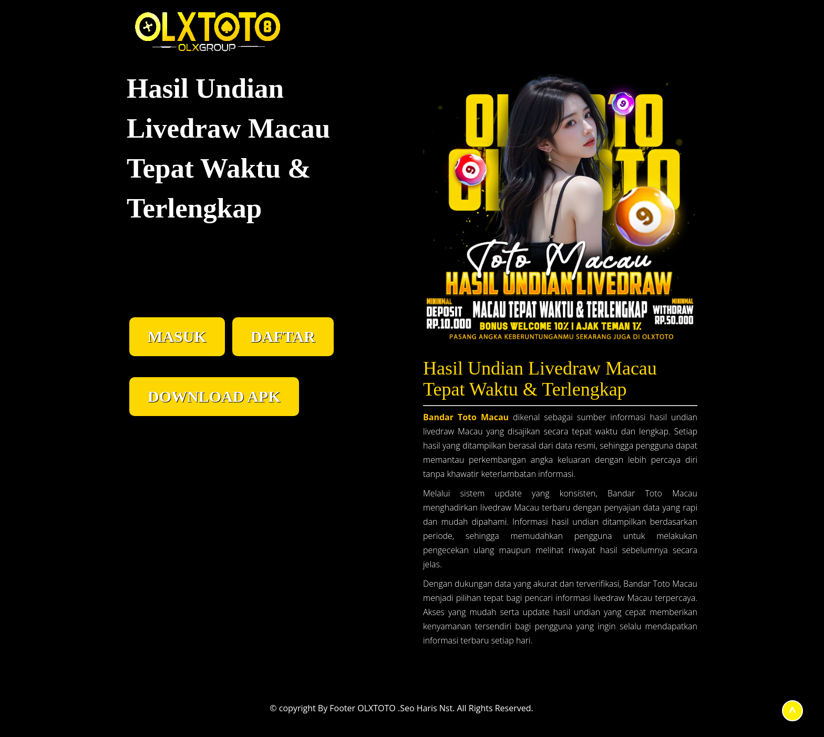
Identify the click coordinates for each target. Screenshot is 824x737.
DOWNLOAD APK (214, 396)
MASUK (177, 336)
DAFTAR (283, 336)
